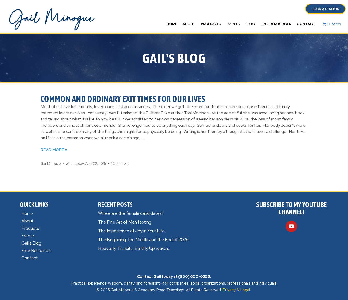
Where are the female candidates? (131, 213)
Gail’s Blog (31, 243)
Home (172, 24)
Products (211, 24)
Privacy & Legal (236, 289)
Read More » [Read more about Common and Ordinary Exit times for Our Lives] (54, 149)
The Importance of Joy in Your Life (131, 231)
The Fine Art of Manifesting (124, 222)
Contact (306, 24)
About (189, 24)
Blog (250, 24)
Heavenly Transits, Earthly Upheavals (133, 248)
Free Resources (276, 24)
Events (233, 24)
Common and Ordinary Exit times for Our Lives (123, 98)
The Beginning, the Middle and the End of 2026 (143, 240)
